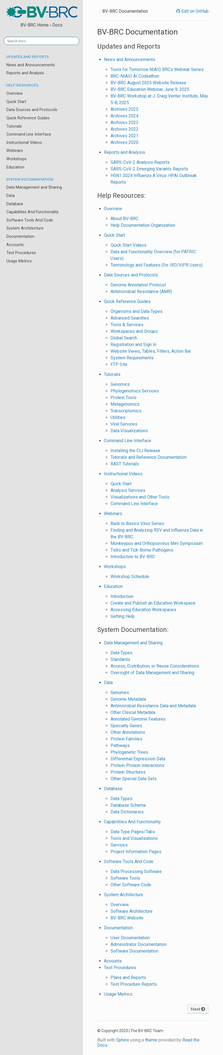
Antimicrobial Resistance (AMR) (141, 291)
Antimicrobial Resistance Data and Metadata (153, 705)
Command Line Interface (28, 134)
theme (151, 1040)
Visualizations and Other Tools (140, 497)
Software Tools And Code (29, 220)
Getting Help (123, 616)
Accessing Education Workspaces (143, 609)
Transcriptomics (126, 410)
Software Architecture (132, 911)
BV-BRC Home (34, 25)
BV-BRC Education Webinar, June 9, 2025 (150, 89)
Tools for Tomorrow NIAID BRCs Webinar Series (157, 69)
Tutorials (14, 126)
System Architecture (24, 228)
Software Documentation (134, 951)
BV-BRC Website (127, 918)
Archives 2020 (124, 142)
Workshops (16, 159)
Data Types (121, 652)
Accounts (15, 244)
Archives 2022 (124, 129)
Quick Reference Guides (27, 118)
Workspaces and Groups (134, 331)
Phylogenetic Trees (129, 752)
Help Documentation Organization (143, 225)
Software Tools (125, 878)
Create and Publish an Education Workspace (153, 603)
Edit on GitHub (194, 11)
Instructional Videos (24, 142)
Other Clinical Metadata (133, 712)
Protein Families (126, 739)
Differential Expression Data (138, 758)
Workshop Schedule (130, 576)
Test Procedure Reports (134, 984)
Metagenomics (125, 404)
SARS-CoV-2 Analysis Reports (140, 162)
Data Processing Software (136, 871)
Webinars (14, 150)
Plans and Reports (128, 977)
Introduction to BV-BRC (133, 556)
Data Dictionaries (127, 811)
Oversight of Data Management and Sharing (152, 672)
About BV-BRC (124, 218)
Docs (57, 25)
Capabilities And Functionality (32, 212)
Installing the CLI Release (135, 450)
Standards (120, 659)
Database (14, 204)
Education (15, 167)
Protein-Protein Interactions (137, 765)
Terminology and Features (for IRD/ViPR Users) (157, 265)
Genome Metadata (128, 699)
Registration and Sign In (133, 344)
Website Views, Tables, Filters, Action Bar (151, 351)
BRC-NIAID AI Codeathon (135, 76)
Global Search (124, 338)
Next (198, 1008)
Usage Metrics (19, 261)
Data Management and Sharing (34, 187)
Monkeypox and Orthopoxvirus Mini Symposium (157, 543)
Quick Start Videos (128, 245)
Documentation (20, 236)
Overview (14, 93)
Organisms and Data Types (136, 311)
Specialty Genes (126, 725)
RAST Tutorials (125, 463)
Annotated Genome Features (138, 719)
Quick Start (16, 101)
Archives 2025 (124, 109)
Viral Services (124, 424)
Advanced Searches (130, 318)
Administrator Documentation (139, 944)
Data (10, 195)
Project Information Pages (136, 851)
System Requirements (132, 357)
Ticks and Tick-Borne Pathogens (142, 550)
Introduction (122, 596)
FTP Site (119, 364)
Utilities (118, 417)
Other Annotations (128, 732)
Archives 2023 (124, 122)
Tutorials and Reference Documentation (149, 457)
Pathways (120, 745)
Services (119, 845)
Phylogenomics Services (135, 391)
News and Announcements (30, 65)
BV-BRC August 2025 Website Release (148, 82)
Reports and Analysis (25, 73)
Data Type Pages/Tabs (133, 831)
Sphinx (122, 1040)
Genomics (120, 384)
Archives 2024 (124, 115)
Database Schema (128, 805)
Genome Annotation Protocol (138, 285)
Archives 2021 (124, 135)
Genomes (120, 692)
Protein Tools (124, 397)
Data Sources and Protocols (31, 109)
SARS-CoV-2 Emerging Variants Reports (149, 169)
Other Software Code (131, 884)
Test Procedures (21, 252)
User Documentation (130, 937)
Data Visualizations (129, 430)
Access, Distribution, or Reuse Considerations (155, 666)
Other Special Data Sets (134, 778)
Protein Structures (128, 772)
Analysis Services (128, 490)
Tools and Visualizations (134, 838)
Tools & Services (127, 324)
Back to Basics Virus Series (137, 523)
